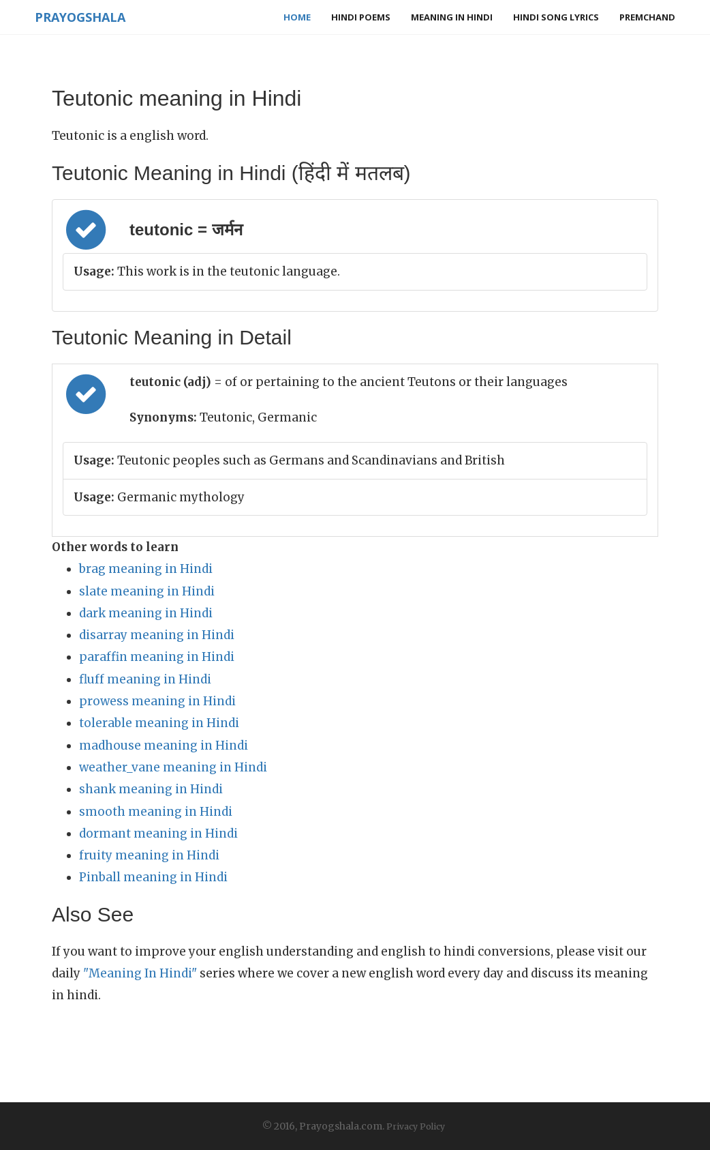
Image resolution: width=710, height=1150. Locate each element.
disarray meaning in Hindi (156, 635)
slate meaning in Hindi (147, 591)
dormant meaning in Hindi (158, 833)
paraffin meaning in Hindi (156, 656)
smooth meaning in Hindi (155, 811)
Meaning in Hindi (452, 17)
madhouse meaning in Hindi (163, 745)
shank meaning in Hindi (151, 789)
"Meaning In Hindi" (140, 973)
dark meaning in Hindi (146, 613)
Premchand (647, 17)
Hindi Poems (360, 17)
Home (297, 17)
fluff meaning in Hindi (145, 679)
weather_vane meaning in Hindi (173, 767)
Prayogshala (80, 17)
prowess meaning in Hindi (157, 701)
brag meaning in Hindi (146, 568)
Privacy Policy (415, 1126)
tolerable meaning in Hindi (159, 723)
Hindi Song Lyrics (556, 17)
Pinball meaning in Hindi (153, 877)
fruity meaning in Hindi (149, 855)
